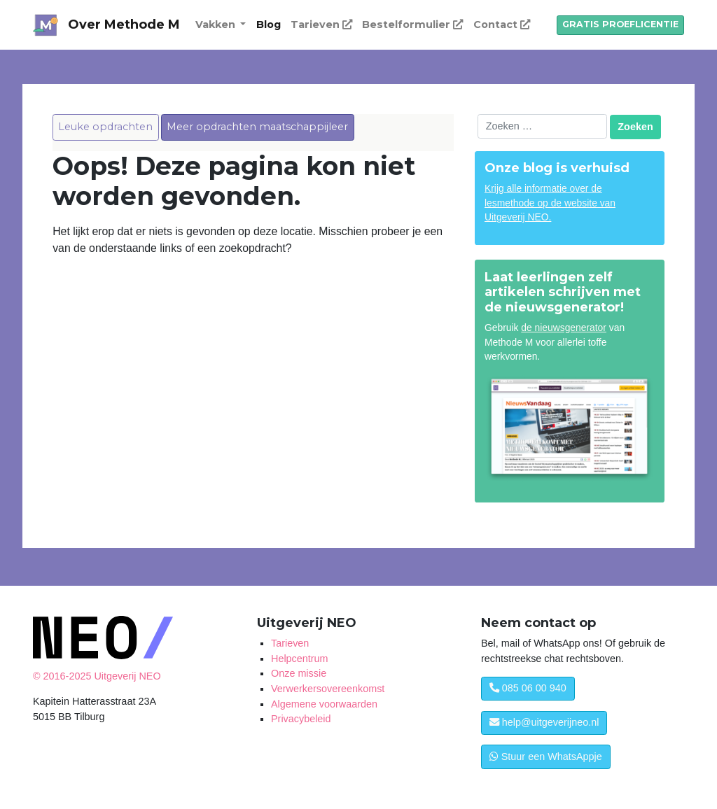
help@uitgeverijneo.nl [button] (544, 722)
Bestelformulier (412, 24)
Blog (268, 24)
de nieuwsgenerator (563, 327)
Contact (501, 24)
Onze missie (298, 673)
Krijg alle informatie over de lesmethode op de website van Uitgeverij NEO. (550, 203)
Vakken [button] (216, 24)
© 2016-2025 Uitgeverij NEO (97, 676)
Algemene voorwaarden (324, 704)
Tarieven (321, 24)
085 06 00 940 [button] (527, 688)
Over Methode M (124, 24)
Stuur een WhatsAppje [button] (545, 756)
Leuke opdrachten (105, 126)
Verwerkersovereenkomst (327, 688)
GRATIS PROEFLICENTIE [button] (620, 24)
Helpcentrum (299, 658)
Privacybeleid (301, 718)
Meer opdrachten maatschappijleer (257, 126)
